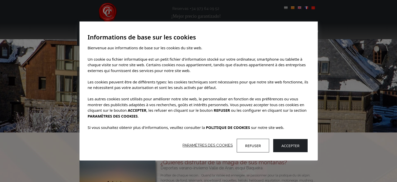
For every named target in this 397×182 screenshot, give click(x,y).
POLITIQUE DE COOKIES (228, 127)
